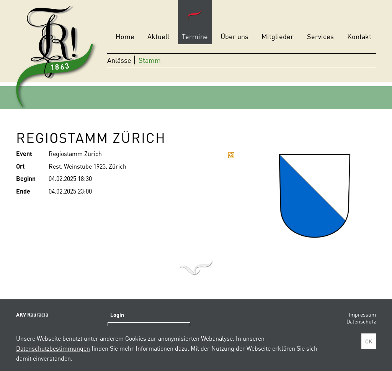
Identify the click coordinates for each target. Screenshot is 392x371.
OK (368, 341)
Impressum (362, 314)
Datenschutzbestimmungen (53, 348)
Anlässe (119, 60)
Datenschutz (361, 321)
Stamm (150, 60)
